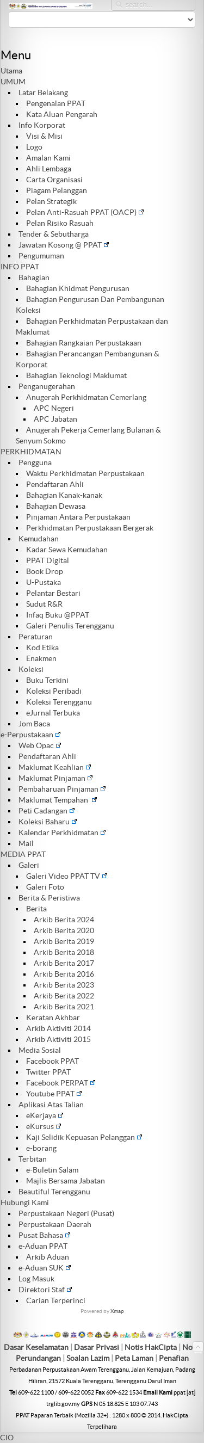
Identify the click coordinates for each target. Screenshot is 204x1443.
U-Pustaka (43, 582)
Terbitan (32, 1159)
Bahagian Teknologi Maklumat (76, 375)
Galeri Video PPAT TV (67, 876)
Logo (34, 147)
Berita (36, 908)
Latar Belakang (43, 92)
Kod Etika (42, 647)
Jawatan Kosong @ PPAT (63, 244)
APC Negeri (54, 408)
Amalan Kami (48, 157)
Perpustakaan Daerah (54, 1224)
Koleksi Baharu (47, 821)
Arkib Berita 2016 (64, 974)
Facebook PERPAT (61, 1082)
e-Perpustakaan (31, 734)
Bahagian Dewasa (55, 506)
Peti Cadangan (46, 810)
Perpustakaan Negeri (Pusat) (66, 1213)
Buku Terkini (47, 680)
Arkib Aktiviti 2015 (58, 1039)
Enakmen (41, 658)
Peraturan (35, 636)
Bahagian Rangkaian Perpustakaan (83, 342)
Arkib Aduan (47, 1257)
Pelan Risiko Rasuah (60, 223)
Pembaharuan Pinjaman (62, 789)
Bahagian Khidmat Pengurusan (77, 288)
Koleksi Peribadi (54, 691)
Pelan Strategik (51, 201)
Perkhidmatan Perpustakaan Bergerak (89, 527)
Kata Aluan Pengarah (61, 114)
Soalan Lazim (87, 1358)
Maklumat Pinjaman (55, 778)
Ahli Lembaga (48, 168)
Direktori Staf (45, 1289)
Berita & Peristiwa (49, 897)
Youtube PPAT (54, 1093)
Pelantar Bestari (53, 593)
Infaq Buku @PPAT (57, 614)
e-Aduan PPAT (42, 1246)
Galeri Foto (45, 887)
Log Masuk (36, 1278)
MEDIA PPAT (23, 854)
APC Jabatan (55, 419)
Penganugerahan (46, 386)
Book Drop (44, 571)
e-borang (41, 1148)
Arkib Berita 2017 (64, 963)
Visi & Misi (44, 136)
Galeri (28, 865)
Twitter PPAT (48, 1072)
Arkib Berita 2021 (64, 1006)
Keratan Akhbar (53, 1017)
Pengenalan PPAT (55, 103)
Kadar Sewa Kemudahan (67, 549)
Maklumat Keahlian (54, 767)
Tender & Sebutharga (53, 234)
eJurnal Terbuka (53, 712)
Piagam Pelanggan (56, 190)
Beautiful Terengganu (54, 1191)
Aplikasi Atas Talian (51, 1104)
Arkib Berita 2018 (64, 952)
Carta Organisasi (54, 179)
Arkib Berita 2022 (64, 995)
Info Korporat (41, 125)
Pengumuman (41, 255)
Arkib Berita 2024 (64, 919)
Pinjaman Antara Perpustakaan (78, 517)
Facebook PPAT (52, 1061)
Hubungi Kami (25, 1202)
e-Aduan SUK (44, 1267)
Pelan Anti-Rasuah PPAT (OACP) (85, 212)
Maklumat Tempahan (57, 799)
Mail (26, 843)
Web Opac (39, 745)
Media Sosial (39, 1050)
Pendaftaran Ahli (55, 484)
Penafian (174, 1358)
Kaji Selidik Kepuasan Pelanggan (84, 1137)
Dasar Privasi (96, 1347)
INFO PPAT (20, 266)
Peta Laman (135, 1358)
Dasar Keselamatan (36, 1347)
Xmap (117, 1311)
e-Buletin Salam (52, 1170)
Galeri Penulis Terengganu (70, 625)
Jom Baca (34, 723)
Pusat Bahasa (44, 1235)
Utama (11, 70)
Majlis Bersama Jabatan (65, 1180)
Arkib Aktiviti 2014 (58, 1028)
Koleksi (31, 669)
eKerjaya (45, 1115)
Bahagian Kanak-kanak (64, 495)
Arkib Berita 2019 (64, 941)
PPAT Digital (47, 560)
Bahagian (34, 277)
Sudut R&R (44, 604)
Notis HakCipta (151, 1347)
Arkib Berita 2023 (64, 984)
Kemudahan (38, 538)
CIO (7, 1437)
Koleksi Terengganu (59, 702)
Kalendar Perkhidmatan (62, 832)
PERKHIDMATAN (31, 451)
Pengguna (35, 462)
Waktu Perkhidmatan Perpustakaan (85, 473)
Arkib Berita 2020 (64, 930)
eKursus (43, 1126)
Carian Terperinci (55, 1300)
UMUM (13, 81)
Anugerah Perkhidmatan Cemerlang (86, 397)
